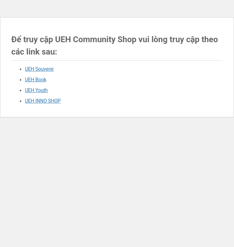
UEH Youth (36, 90)
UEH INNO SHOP (43, 101)
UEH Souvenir (39, 69)
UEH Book (35, 79)
